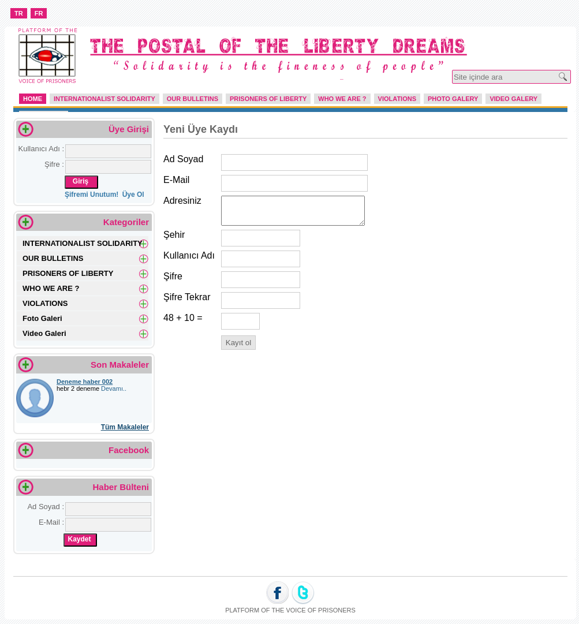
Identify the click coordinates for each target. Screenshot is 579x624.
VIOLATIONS (397, 98)
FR (39, 13)
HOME (32, 98)
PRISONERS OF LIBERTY (268, 98)
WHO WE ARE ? (342, 98)
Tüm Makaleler (125, 427)
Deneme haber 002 (85, 381)
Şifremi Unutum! (93, 194)
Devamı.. (113, 388)
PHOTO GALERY (453, 98)
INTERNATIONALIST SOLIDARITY (104, 98)
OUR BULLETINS (192, 98)
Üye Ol (133, 194)
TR (18, 13)
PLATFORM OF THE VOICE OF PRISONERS (290, 610)
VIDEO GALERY (513, 98)
